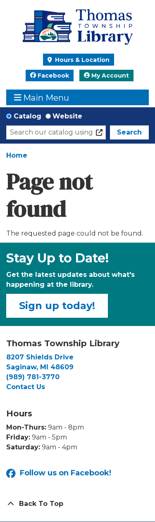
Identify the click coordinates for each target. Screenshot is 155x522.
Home (16, 155)
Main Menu (41, 97)
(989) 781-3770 (33, 377)
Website (67, 116)
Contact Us (25, 387)
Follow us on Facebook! (58, 473)
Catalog (27, 116)
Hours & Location (81, 60)
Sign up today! (57, 306)
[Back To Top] (77, 503)
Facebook (49, 75)
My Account (106, 75)
